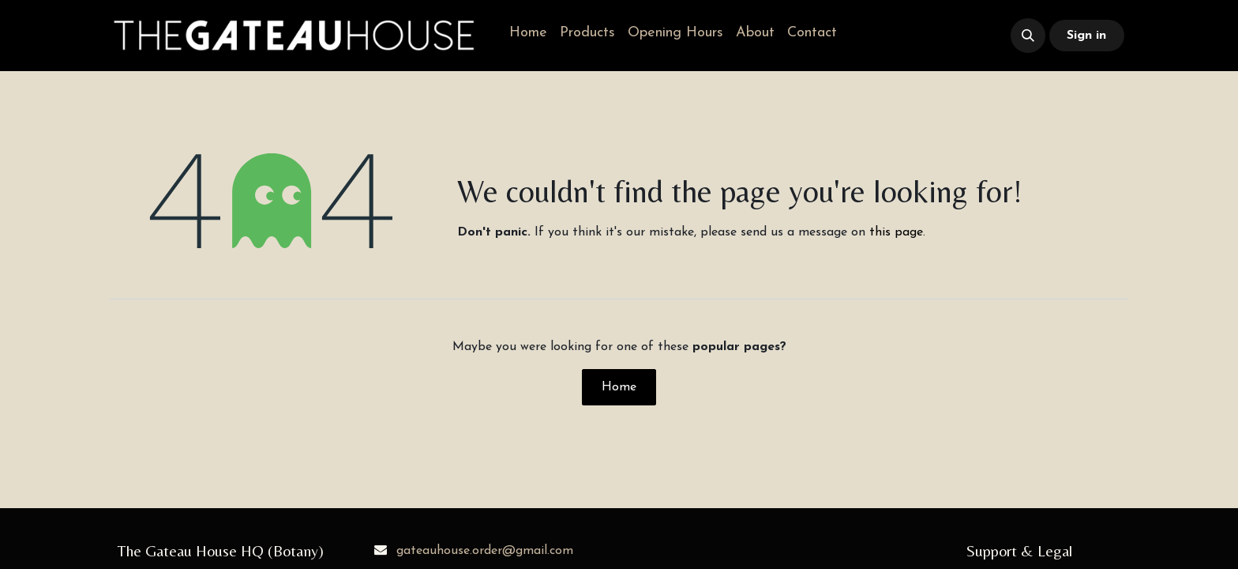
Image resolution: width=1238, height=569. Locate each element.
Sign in (1086, 35)
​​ (910, 36)
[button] (1028, 35)
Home (619, 387)
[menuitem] (528, 33)
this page (896, 232)
